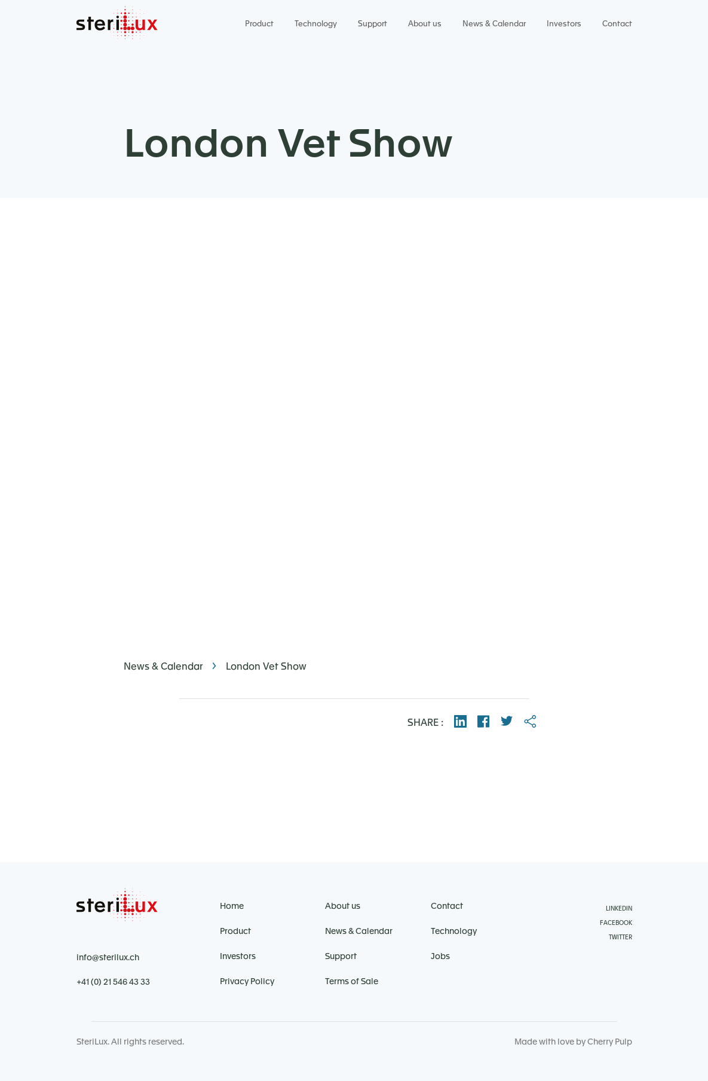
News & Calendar (494, 24)
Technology (316, 24)
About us (425, 24)
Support (372, 24)
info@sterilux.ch (107, 958)
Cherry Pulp (609, 1042)
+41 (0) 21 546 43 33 (113, 982)
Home (232, 906)
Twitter (620, 937)
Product (259, 24)
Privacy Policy (247, 982)
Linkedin (619, 909)
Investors (564, 24)
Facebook (616, 923)
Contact (617, 24)
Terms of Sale (351, 982)
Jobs (440, 956)
